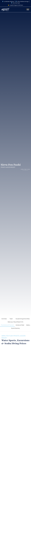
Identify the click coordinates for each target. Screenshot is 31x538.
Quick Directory (15, 328)
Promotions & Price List (7, 325)
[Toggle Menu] (28, 9)
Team (11, 319)
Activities (4, 319)
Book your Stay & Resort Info (15, 322)
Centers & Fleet (20, 325)
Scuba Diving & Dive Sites (23, 319)
